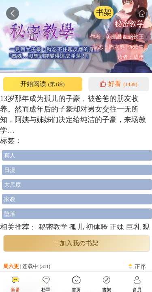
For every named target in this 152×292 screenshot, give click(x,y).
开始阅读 (42, 84)
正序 (140, 267)
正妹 (117, 227)
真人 (9, 155)
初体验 (98, 227)
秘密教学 (52, 227)
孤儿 (77, 227)
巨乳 (134, 227)
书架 (103, 12)
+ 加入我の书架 (76, 243)
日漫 (9, 170)
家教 (9, 199)
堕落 (9, 213)
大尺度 (12, 184)
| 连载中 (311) (27, 266)
